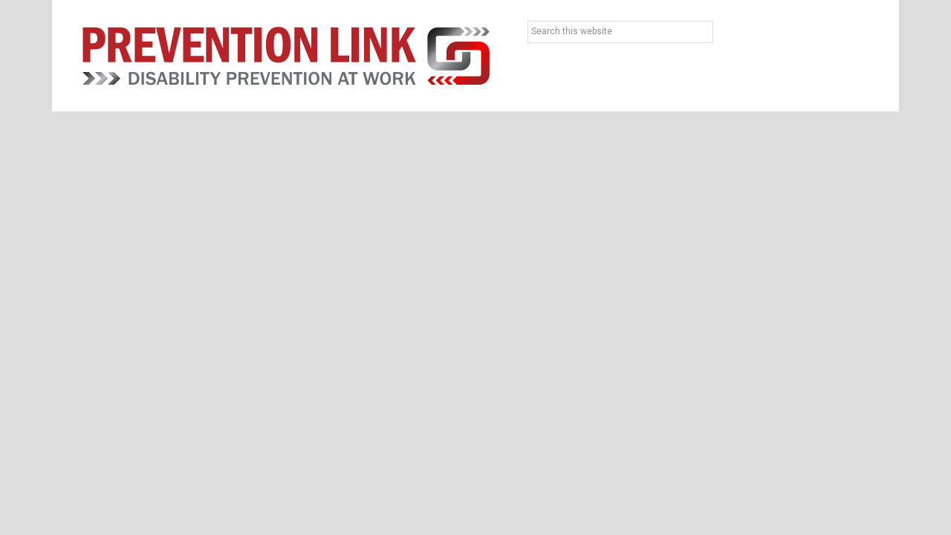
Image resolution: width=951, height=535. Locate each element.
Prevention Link (286, 55)
